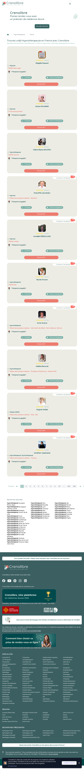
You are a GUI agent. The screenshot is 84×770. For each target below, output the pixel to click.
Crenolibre (6, 575)
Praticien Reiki (6, 690)
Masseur (45, 676)
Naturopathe (25, 679)
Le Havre (63, 512)
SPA (44, 696)
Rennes (63, 505)
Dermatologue (6, 667)
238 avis (46, 406)
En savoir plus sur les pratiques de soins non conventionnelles (21, 631)
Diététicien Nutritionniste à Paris (71, 730)
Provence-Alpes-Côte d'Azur (10, 721)
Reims (62, 507)
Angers (63, 518)
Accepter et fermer (69, 763)
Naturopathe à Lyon (48, 730)
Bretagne (15, 510)
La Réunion (16, 527)
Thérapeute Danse (7, 701)
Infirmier (45, 674)
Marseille (39, 505)
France (32, 34)
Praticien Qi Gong (67, 687)
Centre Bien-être (67, 659)
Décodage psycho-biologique (50, 667)
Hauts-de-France (18, 523)
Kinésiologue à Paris (48, 733)
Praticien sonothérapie (49, 692)
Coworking (66, 664)
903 (69, 486)
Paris (38, 503)
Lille (62, 503)
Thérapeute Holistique (49, 701)
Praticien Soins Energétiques (50, 690)
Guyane (15, 521)
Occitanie (15, 538)
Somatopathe (6, 699)
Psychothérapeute (68, 694)
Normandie (16, 533)
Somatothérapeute (27, 699)
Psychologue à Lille (27, 733)
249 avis (46, 363)
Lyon (38, 507)
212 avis (46, 450)
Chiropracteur (6, 662)
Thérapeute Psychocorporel (70, 701)
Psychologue (5, 694)
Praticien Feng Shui (48, 683)
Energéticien (66, 667)
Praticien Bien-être (48, 681)
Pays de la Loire (17, 540)
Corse (14, 516)
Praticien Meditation (68, 685)
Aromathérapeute (68, 657)
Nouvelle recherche (42, 26)
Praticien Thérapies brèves (70, 690)
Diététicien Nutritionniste (29, 667)
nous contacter (53, 754)
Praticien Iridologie (7, 685)
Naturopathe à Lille (27, 735)
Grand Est (16, 518)
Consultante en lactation (49, 664)
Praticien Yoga (6, 692)
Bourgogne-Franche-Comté (29, 712)
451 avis (46, 103)
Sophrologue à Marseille (28, 730)
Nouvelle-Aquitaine (27, 719)
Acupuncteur (25, 657)
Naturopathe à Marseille (69, 733)
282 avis (46, 277)
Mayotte (15, 531)
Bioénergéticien (47, 659)
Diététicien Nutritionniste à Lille (30, 737)
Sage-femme (66, 696)
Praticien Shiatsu (26, 690)
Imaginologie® (26, 674)
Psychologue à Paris (7, 730)
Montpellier (40, 514)
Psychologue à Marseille (8, 735)
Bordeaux (40, 518)
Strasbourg (40, 516)
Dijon (62, 516)
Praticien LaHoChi (27, 685)
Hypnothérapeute (19, 34)
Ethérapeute (25, 670)
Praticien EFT (26, 683)
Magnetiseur (25, 676)
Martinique (16, 529)
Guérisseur (66, 672)
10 (59, 486)
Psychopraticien (47, 694)
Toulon (63, 510)
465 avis (46, 60)
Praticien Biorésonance (69, 681)
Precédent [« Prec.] (13, 486)
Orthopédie (66, 679)
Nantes (39, 512)
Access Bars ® (6, 657)
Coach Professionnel (48, 662)
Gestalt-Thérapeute (27, 672)
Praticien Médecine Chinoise (9, 687)
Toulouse (39, 508)
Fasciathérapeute (67, 670)
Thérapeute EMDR (27, 701)
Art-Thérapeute (6, 659)
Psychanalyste (67, 692)
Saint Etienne (65, 508)
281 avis (46, 320)
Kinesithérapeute (6, 676)
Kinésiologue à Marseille (8, 737)
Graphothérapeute (48, 672)
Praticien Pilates (47, 687)
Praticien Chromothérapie (9, 683)
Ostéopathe (5, 681)
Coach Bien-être (26, 662)
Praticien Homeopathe (69, 683)
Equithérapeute (6, 670)
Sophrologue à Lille (7, 733)
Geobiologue (5, 672)
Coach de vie (66, 662)
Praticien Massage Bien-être (50, 685)
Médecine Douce (6, 679)
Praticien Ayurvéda (27, 681)
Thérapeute (66, 699)
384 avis (46, 147)
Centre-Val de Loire (68, 712)
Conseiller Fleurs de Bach (29, 664)
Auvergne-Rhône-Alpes (8, 712)
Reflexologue (5, 696)
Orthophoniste (47, 679)
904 (74, 486)
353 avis (46, 190)
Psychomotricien (26, 694)
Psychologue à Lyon (68, 735)
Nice (38, 510)
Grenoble (63, 514)
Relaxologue (25, 696)
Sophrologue (46, 699)
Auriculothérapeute (27, 659)
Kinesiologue (66, 674)
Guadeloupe (16, 520)
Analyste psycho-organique (50, 657)
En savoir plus (12, 766)
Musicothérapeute (68, 676)
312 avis (46, 233)
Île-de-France (17, 525)
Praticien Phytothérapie (28, 687)
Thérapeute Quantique (8, 703)
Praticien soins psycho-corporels (31, 692)
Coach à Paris (46, 735)
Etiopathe (45, 670)
